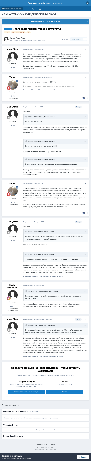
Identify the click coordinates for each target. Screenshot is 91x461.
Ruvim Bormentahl (12, 286)
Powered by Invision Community (45, 449)
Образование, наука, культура (33, 40)
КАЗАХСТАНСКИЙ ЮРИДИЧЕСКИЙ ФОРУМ (29, 14)
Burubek (47, 325)
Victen (12, 77)
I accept (83, 457)
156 (13, 68)
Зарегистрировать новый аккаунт (26, 392)
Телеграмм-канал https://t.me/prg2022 (44, 3)
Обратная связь (42, 445)
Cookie (52, 445)
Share (65, 39)
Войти (64, 392)
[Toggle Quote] (26, 117)
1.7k (13, 96)
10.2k (12, 306)
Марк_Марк (20, 38)
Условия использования (22, 458)
